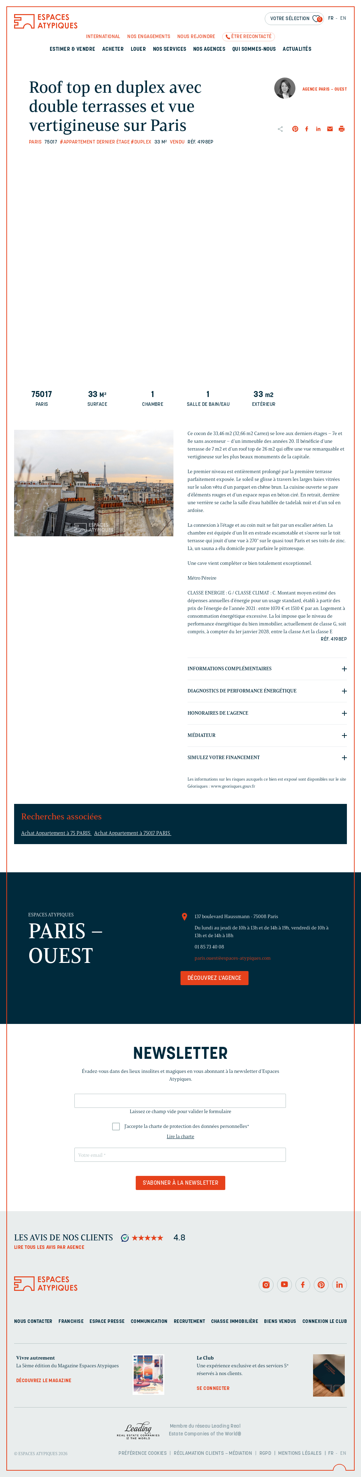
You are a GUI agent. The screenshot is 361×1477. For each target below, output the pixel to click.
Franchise (71, 1321)
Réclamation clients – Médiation (213, 1453)
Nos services (169, 49)
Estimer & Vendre (73, 49)
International (103, 36)
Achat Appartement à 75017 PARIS (132, 833)
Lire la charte (180, 1137)
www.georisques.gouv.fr (233, 786)
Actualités (297, 49)
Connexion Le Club (324, 1321)
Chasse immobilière (234, 1321)
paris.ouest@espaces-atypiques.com (233, 958)
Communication (149, 1321)
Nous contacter (33, 1321)
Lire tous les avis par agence (49, 1247)
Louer (138, 49)
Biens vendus (280, 1321)
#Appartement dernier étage (95, 142)
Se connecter (213, 1388)
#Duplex (141, 142)
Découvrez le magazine (44, 1381)
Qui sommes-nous (254, 49)
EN (343, 18)
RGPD (265, 1453)
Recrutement (189, 1321)
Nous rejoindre (196, 36)
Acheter (113, 49)
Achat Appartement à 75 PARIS (56, 833)
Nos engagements (148, 36)
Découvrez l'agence (214, 978)
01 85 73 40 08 (209, 947)
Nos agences (209, 49)
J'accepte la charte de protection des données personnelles (186, 1126)
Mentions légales (300, 1453)
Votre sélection (296, 19)
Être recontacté (251, 36)
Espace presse (107, 1321)
